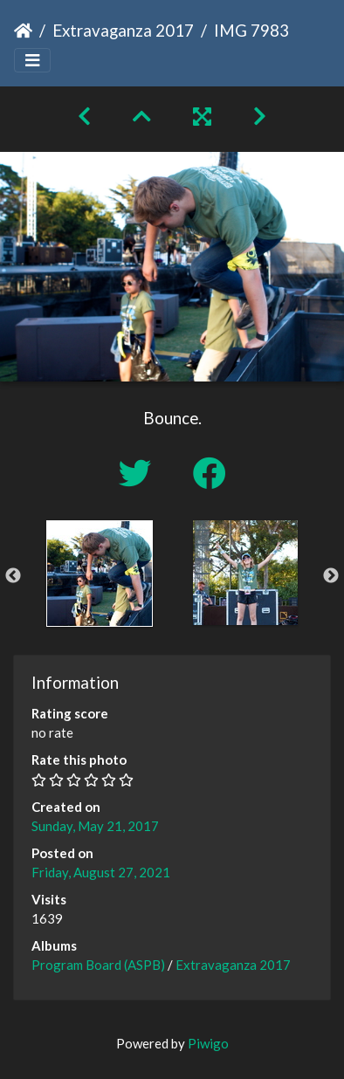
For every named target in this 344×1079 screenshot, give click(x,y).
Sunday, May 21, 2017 (95, 826)
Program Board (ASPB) (98, 964)
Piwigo (208, 1043)
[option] (99, 573)
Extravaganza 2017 (123, 30)
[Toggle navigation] (32, 60)
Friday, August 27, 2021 (100, 872)
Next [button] (331, 576)
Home (23, 30)
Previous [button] (13, 576)
